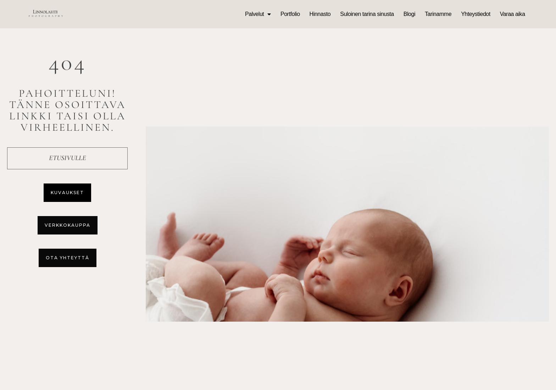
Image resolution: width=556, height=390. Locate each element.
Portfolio (290, 14)
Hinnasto (320, 14)
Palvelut (258, 14)
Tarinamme (438, 14)
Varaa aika (512, 14)
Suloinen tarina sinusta (367, 14)
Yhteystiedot (475, 14)
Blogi (409, 14)
